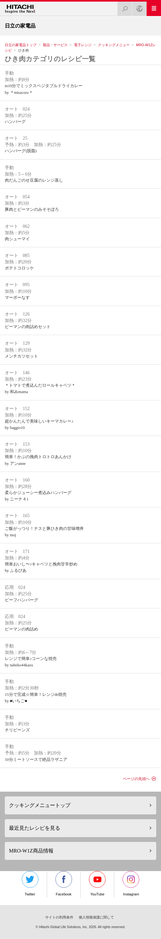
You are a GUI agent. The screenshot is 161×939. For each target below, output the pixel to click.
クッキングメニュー (114, 45)
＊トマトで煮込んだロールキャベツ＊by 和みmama (40, 388)
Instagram (131, 883)
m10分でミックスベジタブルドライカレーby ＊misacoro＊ (44, 89)
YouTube (97, 883)
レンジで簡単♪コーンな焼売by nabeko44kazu (31, 661)
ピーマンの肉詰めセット (28, 327)
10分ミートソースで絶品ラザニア (36, 759)
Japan (137, 7)
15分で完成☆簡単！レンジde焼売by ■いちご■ (36, 697)
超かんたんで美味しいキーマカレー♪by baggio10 (39, 424)
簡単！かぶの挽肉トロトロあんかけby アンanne (38, 460)
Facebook (63, 883)
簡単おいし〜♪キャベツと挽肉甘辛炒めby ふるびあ (41, 567)
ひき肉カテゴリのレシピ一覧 (50, 58)
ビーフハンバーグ (21, 600)
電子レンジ (83, 45)
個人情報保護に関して (96, 917)
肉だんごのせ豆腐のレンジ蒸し (34, 180)
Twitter (30, 883)
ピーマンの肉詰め (21, 629)
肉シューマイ (17, 239)
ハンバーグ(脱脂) (20, 151)
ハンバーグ (15, 121)
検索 (122, 7)
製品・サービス (55, 45)
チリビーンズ (17, 730)
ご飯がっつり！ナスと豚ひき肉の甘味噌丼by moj (44, 531)
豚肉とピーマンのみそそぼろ (32, 209)
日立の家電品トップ (20, 45)
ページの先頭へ (136, 779)
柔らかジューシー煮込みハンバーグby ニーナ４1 (38, 495)
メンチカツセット (21, 356)
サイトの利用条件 (59, 917)
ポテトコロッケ (19, 268)
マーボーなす (17, 297)
